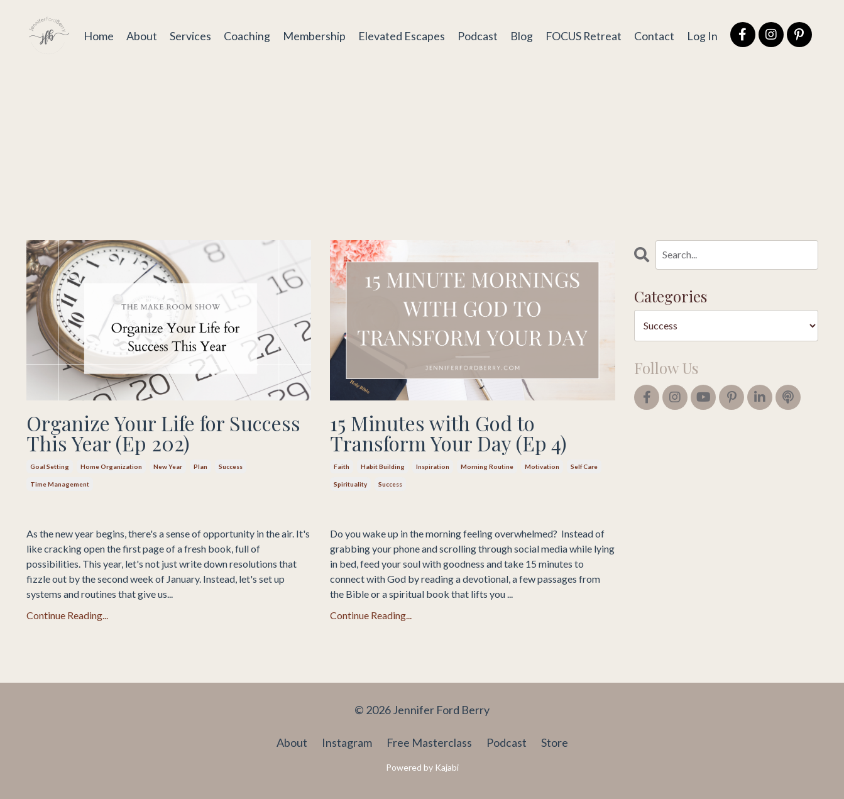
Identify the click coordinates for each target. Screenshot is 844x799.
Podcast (476, 35)
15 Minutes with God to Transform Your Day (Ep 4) (448, 433)
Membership (313, 35)
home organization (111, 466)
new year (167, 466)
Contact (654, 35)
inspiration (432, 466)
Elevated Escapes (400, 35)
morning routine (487, 466)
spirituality (350, 484)
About (140, 35)
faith (341, 466)
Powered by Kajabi (422, 767)
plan (200, 466)
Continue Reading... (67, 615)
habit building (383, 466)
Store (554, 742)
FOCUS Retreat (583, 35)
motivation (542, 466)
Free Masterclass (429, 742)
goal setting (49, 466)
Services (189, 35)
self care (584, 466)
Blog (520, 35)
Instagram (347, 742)
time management (59, 484)
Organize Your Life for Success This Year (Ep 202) (163, 433)
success (231, 466)
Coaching (245, 35)
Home (97, 35)
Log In (702, 35)
